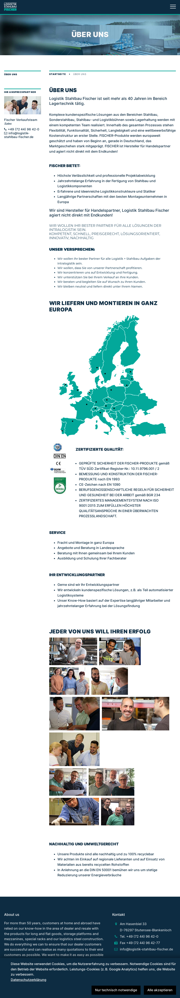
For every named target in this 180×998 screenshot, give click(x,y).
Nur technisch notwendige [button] (116, 990)
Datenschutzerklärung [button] (28, 980)
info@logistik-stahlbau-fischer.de (18, 135)
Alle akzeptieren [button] (160, 990)
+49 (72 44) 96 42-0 (23, 129)
